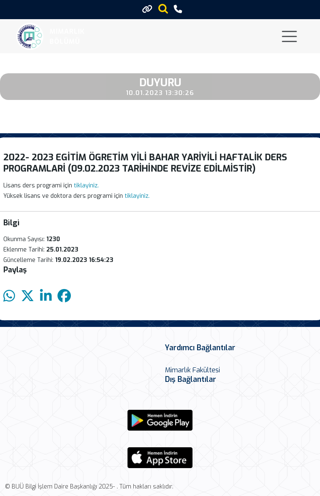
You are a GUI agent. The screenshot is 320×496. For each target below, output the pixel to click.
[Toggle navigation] (289, 36)
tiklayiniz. (86, 185)
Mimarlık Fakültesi (192, 370)
